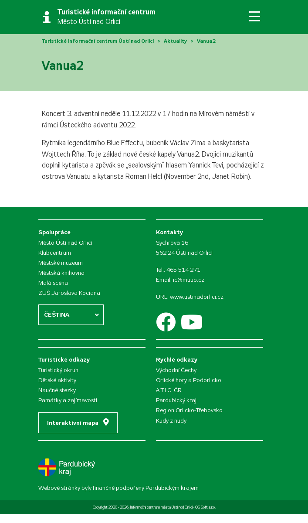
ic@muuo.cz (188, 280)
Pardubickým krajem (172, 488)
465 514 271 (183, 270)
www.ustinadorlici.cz (196, 297)
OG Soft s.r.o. (205, 507)
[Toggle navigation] (254, 16)
